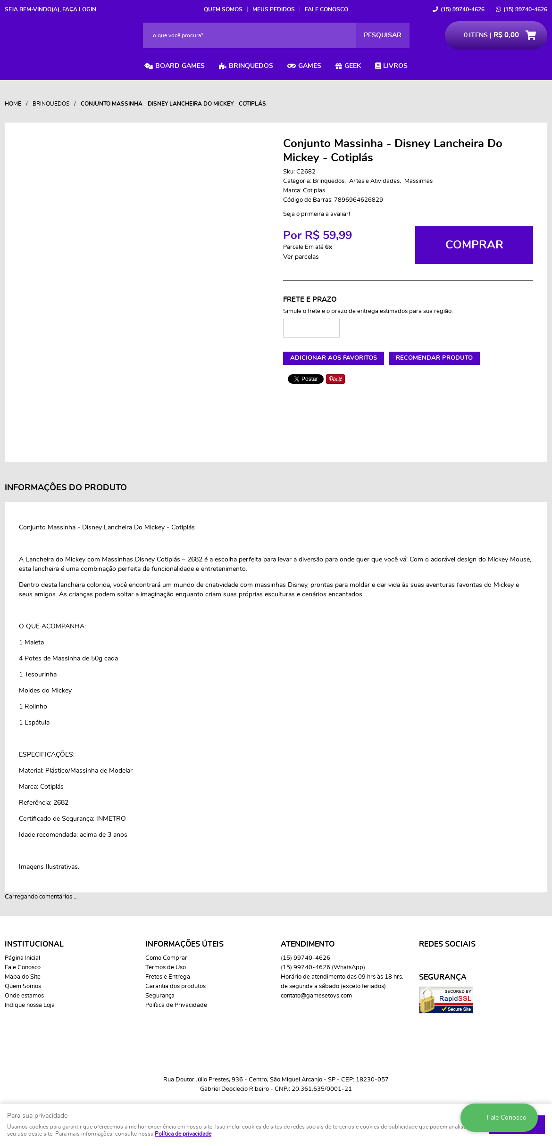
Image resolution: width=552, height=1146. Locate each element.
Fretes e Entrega (167, 977)
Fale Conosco (326, 9)
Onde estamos (24, 996)
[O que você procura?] (383, 35)
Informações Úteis (184, 944)
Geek (352, 66)
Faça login (79, 9)
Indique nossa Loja (30, 1005)
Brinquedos (251, 66)
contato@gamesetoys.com (316, 996)
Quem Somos (223, 9)
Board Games (180, 66)
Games (309, 66)
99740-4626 (463, 9)
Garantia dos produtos (175, 986)
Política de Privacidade (176, 1005)
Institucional (34, 944)
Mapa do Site (23, 977)
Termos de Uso (165, 968)
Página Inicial (22, 958)
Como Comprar (166, 958)
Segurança (160, 996)
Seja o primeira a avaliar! (316, 214)
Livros (395, 66)
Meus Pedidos (273, 9)
